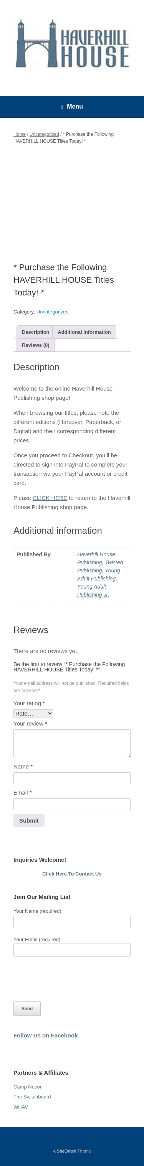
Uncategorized (44, 134)
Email (22, 792)
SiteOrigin (66, 1151)
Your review (30, 723)
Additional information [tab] (84, 332)
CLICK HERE (50, 498)
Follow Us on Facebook (45, 1035)
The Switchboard (32, 1097)
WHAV (20, 1107)
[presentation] (71, 979)
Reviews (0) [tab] (36, 345)
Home (19, 134)
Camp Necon (28, 1087)
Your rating (29, 703)
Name (23, 766)
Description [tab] (36, 332)
